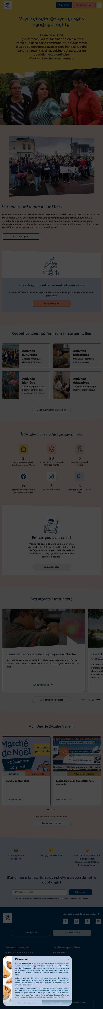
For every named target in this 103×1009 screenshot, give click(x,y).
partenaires (26, 964)
